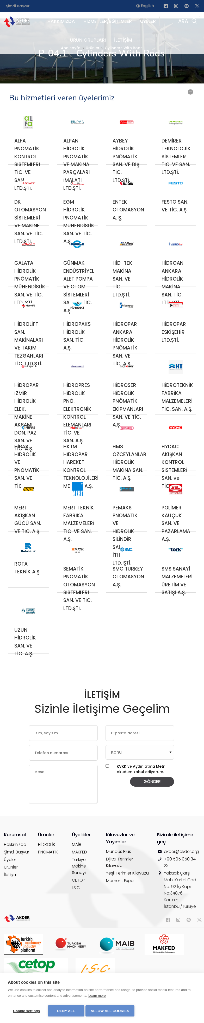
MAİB (76, 872)
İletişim (10, 902)
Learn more (97, 997)
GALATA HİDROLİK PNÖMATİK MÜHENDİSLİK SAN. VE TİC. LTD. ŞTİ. (29, 287)
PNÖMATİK (48, 879)
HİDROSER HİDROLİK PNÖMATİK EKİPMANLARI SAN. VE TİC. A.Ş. (128, 409)
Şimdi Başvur (18, 6)
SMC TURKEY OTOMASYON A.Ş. (128, 593)
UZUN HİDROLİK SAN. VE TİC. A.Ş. (25, 654)
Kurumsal (15, 861)
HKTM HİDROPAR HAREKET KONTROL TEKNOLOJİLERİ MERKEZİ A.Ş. (80, 471)
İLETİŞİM (123, 40)
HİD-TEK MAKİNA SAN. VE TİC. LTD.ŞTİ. (122, 287)
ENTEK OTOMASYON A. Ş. (128, 226)
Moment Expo (120, 908)
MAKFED (79, 879)
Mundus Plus (118, 879)
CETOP (78, 907)
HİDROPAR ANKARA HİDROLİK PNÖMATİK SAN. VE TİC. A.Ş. (125, 348)
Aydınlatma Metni (149, 783)
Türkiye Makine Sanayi (79, 893)
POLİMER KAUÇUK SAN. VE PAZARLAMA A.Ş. (176, 532)
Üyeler (10, 887)
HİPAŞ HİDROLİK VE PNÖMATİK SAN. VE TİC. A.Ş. (26, 471)
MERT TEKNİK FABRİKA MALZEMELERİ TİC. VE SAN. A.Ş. (78, 532)
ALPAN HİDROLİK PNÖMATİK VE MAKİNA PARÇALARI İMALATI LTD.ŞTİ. (76, 165)
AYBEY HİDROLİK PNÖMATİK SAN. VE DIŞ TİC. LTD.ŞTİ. (126, 165)
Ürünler (11, 894)
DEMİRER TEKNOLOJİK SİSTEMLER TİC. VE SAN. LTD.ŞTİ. (176, 165)
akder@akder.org (181, 879)
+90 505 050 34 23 (180, 889)
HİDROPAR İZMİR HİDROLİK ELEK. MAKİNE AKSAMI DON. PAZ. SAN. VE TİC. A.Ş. (26, 409)
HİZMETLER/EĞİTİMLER (107, 21)
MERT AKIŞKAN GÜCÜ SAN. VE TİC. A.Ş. (27, 532)
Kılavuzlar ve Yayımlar (120, 865)
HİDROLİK (46, 872)
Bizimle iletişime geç (175, 865)
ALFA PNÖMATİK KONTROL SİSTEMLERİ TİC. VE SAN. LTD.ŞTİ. (27, 165)
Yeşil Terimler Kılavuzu (127, 900)
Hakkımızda (15, 872)
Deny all (66, 1011)
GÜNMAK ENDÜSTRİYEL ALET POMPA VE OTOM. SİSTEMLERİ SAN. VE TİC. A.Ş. (78, 287)
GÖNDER (152, 796)
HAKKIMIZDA (61, 21)
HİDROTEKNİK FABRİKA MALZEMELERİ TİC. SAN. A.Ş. (177, 409)
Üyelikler (81, 861)
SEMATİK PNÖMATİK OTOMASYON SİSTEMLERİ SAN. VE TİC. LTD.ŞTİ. (79, 593)
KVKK (121, 783)
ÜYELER (148, 21)
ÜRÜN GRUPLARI (88, 40)
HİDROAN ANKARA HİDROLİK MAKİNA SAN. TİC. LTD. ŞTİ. (172, 287)
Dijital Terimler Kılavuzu (119, 889)
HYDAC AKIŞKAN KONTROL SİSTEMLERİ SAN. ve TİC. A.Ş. (174, 471)
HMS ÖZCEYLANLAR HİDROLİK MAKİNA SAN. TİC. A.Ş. (129, 471)
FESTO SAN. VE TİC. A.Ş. (175, 222)
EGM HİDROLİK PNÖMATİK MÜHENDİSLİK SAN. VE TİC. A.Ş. (78, 226)
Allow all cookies (111, 1011)
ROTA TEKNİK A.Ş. (27, 584)
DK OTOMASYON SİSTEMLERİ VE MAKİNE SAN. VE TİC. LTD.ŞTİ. (30, 226)
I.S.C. (76, 915)
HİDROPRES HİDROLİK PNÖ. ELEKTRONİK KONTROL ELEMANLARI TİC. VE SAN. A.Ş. (77, 409)
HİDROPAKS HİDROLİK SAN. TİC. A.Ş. (77, 348)
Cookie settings (26, 1011)
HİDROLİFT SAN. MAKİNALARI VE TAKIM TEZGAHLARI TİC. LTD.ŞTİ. (28, 348)
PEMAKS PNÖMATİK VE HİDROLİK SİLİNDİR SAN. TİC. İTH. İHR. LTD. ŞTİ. (125, 532)
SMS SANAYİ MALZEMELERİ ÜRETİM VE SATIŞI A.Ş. (177, 593)
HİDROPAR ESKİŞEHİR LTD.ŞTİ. (174, 348)
